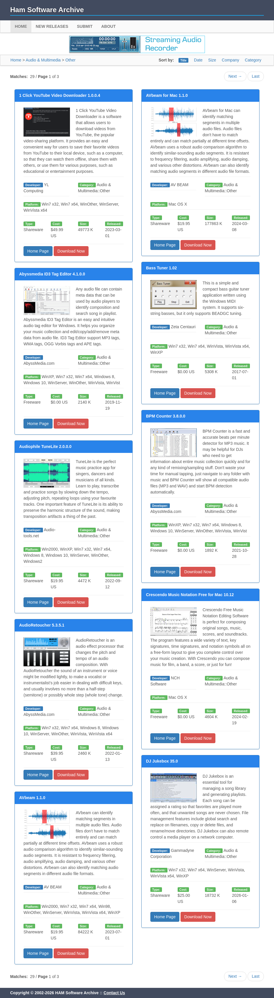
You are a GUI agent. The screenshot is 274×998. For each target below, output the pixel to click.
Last (255, 76)
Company (230, 60)
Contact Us (114, 992)
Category (253, 60)
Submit (85, 26)
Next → (235, 76)
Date (198, 60)
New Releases (52, 26)
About (108, 26)
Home (21, 26)
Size (212, 60)
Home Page (38, 251)
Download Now (71, 251)
